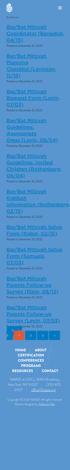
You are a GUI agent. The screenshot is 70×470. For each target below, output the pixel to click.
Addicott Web (47, 404)
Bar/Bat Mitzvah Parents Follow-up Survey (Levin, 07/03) (33, 314)
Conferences (31, 360)
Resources (22, 371)
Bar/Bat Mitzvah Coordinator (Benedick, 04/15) (35, 34)
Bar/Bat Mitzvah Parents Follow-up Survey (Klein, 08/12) (32, 285)
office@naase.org (43, 389)
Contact (50, 371)
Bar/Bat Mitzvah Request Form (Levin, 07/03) (33, 98)
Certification (31, 355)
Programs (31, 365)
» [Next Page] (54, 335)
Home (20, 350)
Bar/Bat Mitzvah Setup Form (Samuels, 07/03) (34, 256)
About (41, 350)
